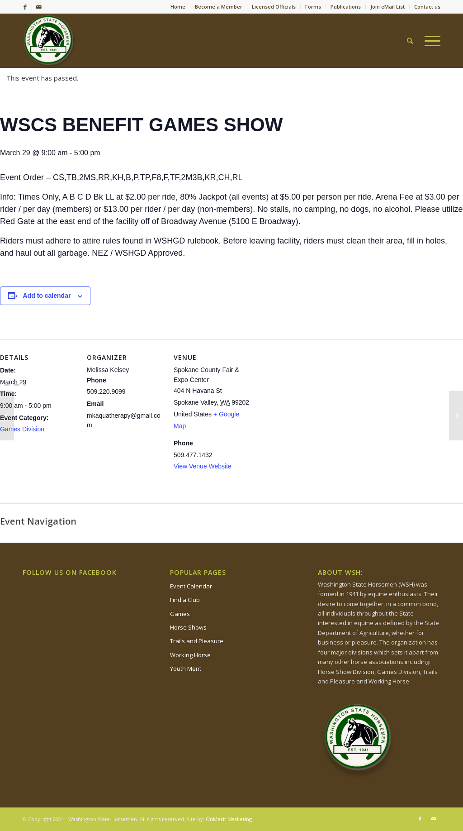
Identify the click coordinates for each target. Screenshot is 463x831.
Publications (346, 6)
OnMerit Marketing (229, 819)
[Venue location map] (308, 401)
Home (177, 6)
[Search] (410, 41)
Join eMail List (387, 6)
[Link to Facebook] (25, 7)
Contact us (427, 6)
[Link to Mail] (39, 7)
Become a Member (218, 6)
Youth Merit (185, 668)
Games (180, 614)
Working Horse (190, 655)
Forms (313, 6)
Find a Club (185, 600)
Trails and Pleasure (196, 641)
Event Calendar (191, 586)
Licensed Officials (274, 6)
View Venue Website (203, 466)
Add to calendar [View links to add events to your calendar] (47, 295)
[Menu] (429, 41)
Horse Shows (188, 627)
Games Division (22, 429)
